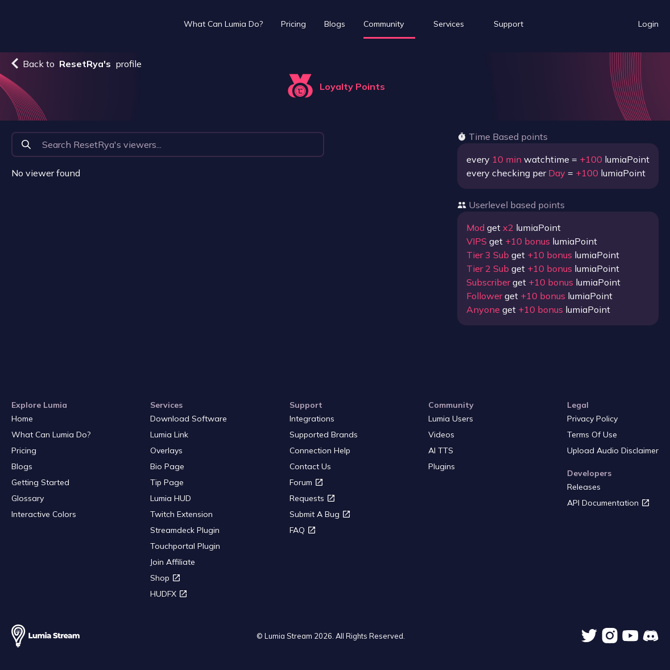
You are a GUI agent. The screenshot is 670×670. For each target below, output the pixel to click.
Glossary (27, 498)
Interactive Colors (43, 514)
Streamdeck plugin (185, 530)
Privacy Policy (592, 418)
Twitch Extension (181, 514)
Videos (441, 434)
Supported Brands (323, 434)
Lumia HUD (170, 498)
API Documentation (608, 503)
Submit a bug (320, 514)
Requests (312, 498)
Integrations (311, 418)
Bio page (167, 466)
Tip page (167, 482)
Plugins (441, 466)
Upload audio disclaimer (613, 450)
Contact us (310, 466)
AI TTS (440, 450)
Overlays (166, 450)
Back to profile (76, 64)
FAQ (302, 530)
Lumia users (450, 418)
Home (22, 418)
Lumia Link (169, 434)
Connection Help (319, 450)
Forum (306, 482)
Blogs (334, 24)
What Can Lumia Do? (223, 24)
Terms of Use (592, 434)
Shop (165, 578)
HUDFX (169, 594)
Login (648, 24)
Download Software (188, 418)
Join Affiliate (172, 562)
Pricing (293, 24)
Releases (584, 487)
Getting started (40, 482)
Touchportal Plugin (185, 546)
